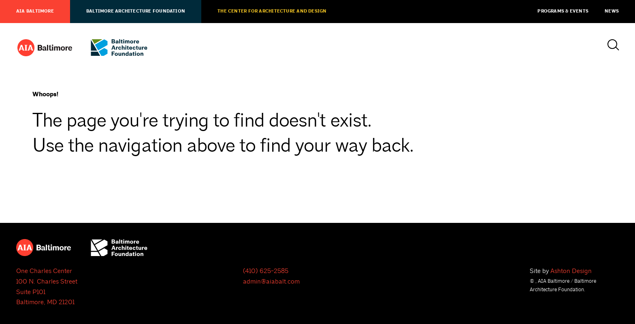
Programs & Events (562, 11)
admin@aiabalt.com (271, 281)
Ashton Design (571, 271)
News (612, 11)
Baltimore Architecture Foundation (135, 11)
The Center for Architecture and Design (271, 11)
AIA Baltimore (35, 11)
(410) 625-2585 (265, 271)
